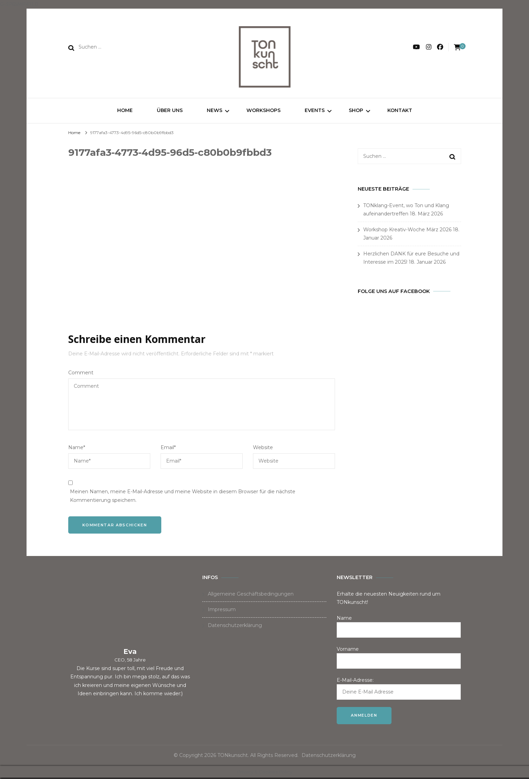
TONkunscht (232, 756)
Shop (356, 110)
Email (168, 448)
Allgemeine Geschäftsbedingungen (251, 595)
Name (76, 448)
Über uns (170, 110)
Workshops (263, 110)
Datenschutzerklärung (235, 626)
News (214, 110)
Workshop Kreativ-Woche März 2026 (407, 230)
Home (125, 110)
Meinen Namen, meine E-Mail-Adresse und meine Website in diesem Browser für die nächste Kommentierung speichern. (182, 496)
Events (315, 110)
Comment (80, 374)
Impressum (222, 611)
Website (263, 448)
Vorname (348, 650)
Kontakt (399, 110)
